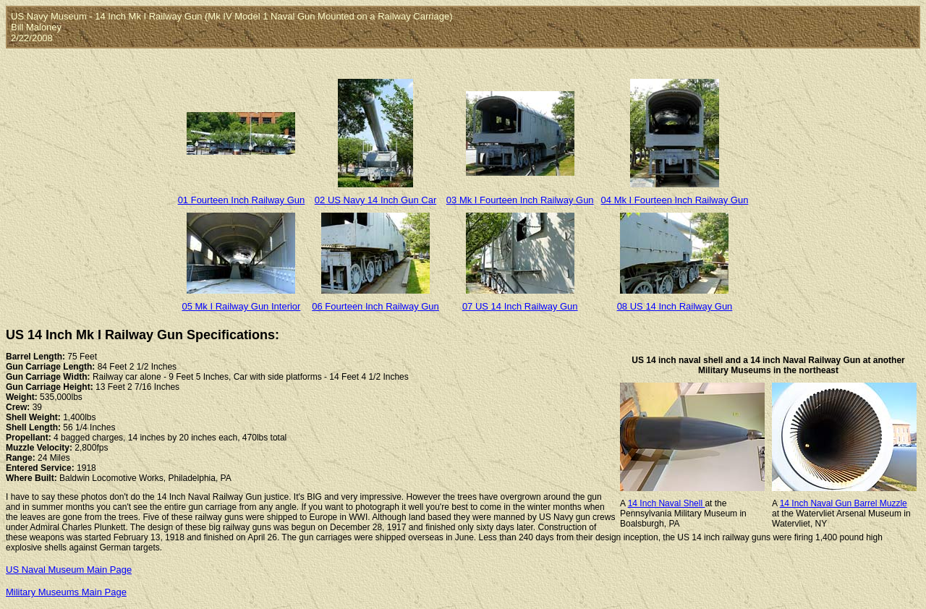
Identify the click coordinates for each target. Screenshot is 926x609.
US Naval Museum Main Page (69, 569)
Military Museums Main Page (66, 592)
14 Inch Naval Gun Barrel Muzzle (843, 503)
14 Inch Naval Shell (666, 503)
